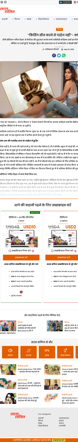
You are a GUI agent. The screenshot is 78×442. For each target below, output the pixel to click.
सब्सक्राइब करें (21, 257)
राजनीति (62, 426)
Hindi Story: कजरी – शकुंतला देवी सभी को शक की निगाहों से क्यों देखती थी (29, 386)
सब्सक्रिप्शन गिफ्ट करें (20, 250)
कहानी (5, 19)
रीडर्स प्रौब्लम (43, 19)
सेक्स (29, 19)
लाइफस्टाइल (61, 19)
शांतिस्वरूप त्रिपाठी (52, 49)
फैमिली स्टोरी (23, 366)
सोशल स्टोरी (22, 380)
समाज (61, 423)
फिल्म (17, 19)
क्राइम (61, 421)
